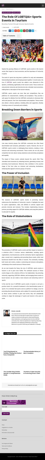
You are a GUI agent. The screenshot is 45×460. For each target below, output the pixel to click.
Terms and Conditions (7, 446)
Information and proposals (8, 432)
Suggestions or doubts (7, 427)
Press (3, 424)
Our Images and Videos (7, 443)
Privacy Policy (5, 448)
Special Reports (7, 12)
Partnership (4, 430)
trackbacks (22, 385)
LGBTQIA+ (9, 82)
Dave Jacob (16, 12)
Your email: (22, 408)
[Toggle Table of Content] (17, 36)
